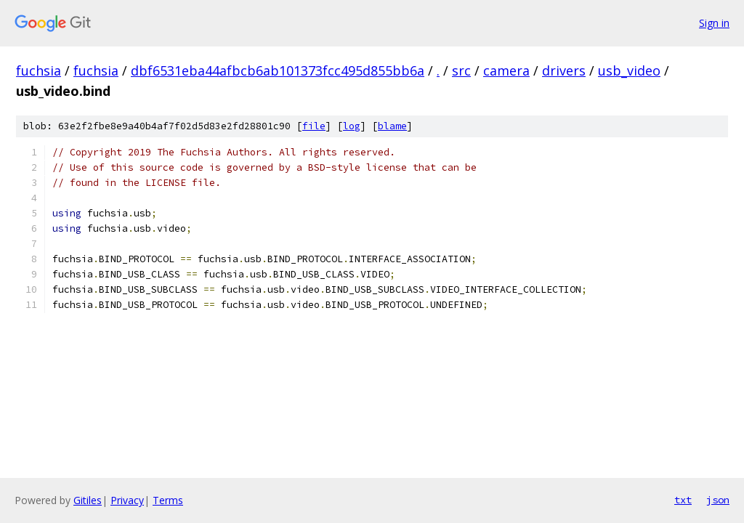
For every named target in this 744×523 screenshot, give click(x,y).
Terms (168, 500)
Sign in (714, 23)
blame (392, 126)
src (461, 70)
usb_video (629, 70)
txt (683, 499)
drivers (564, 70)
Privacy (127, 500)
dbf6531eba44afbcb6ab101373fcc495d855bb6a (277, 70)
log (351, 126)
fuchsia (38, 70)
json (717, 499)
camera (506, 70)
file (314, 126)
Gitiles (87, 500)
